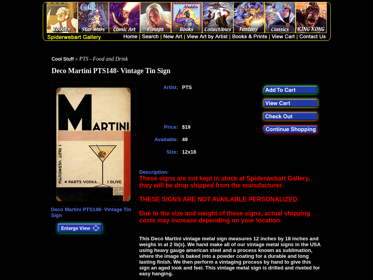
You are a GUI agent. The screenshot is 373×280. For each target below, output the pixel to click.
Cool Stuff (63, 59)
